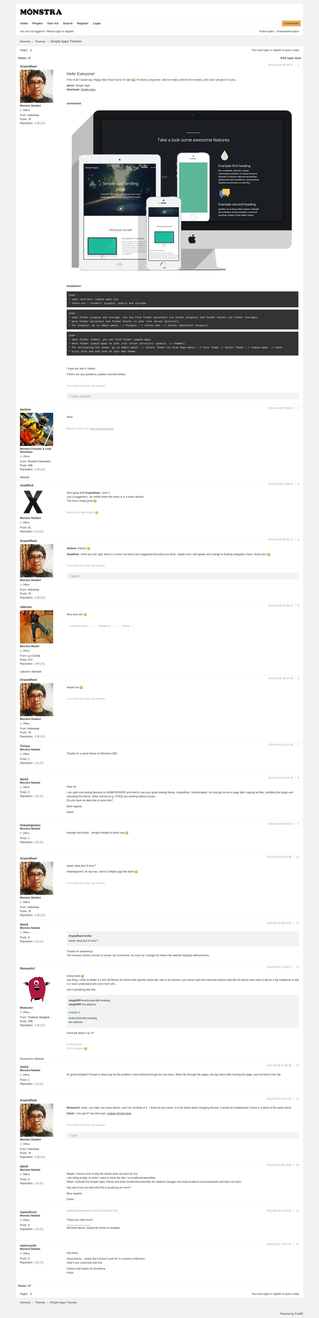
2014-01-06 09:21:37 (280, 539)
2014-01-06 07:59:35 (280, 484)
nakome (75, 576)
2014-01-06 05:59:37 (280, 65)
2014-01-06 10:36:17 (280, 605)
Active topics (266, 31)
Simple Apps (88, 89)
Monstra (25, 41)
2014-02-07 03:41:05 (279, 1098)
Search (67, 23)
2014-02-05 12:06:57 (279, 967)
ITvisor (25, 746)
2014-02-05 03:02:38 (279, 857)
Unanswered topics (287, 31)
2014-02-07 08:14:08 (279, 1165)
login (266, 50)
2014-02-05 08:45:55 (279, 923)
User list (52, 23)
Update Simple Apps (119, 1113)
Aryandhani (28, 66)
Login (97, 23)
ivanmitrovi (28, 1212)
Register (83, 23)
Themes (40, 41)
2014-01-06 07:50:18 (280, 408)
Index (24, 23)
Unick (24, 1067)
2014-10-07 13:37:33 (279, 1244)
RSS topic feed (290, 58)
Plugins (37, 23)
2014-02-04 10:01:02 (280, 823)
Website (24, 477)
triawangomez (30, 825)
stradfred (26, 485)
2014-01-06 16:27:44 (280, 678)
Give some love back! (101, 428)
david (24, 779)
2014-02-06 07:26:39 (279, 1065)
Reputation (26, 123)
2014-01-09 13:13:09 (280, 744)
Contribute (291, 23)
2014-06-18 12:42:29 (279, 1210)
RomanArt (85, 396)
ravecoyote (28, 1245)
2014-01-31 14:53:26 (280, 777)
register (277, 50)
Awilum (75, 396)
